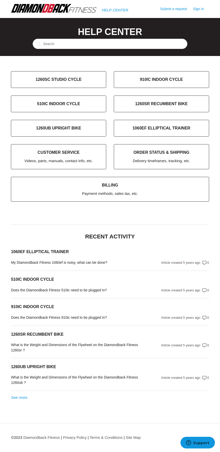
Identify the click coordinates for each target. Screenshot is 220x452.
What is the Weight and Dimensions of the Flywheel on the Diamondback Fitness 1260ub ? (74, 380)
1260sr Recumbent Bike (37, 334)
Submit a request (173, 9)
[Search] (110, 44)
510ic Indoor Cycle (32, 279)
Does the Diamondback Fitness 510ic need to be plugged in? (59, 290)
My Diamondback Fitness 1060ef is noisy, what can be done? (59, 262)
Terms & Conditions (106, 437)
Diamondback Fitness (41, 437)
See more (19, 397)
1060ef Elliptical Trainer (40, 252)
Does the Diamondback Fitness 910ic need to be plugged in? (59, 317)
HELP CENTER (115, 10)
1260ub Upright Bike (33, 367)
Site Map (133, 437)
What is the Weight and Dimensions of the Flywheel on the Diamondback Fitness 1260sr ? (74, 347)
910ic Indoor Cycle (32, 307)
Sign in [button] (198, 9)
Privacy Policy (74, 437)
